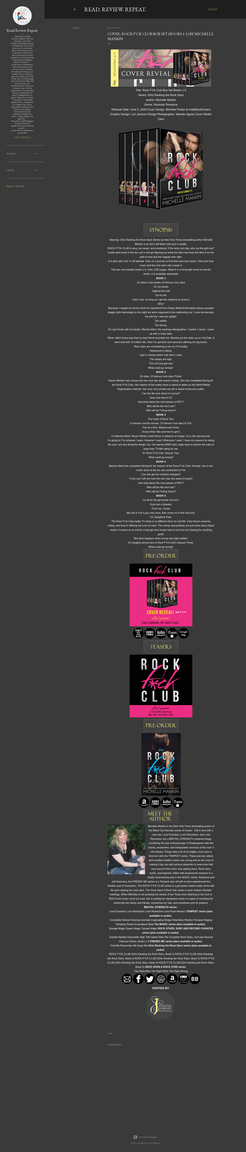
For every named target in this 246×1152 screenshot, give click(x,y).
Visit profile (22, 137)
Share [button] (76, 28)
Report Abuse (15, 186)
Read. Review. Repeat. (115, 9)
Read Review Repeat (22, 30)
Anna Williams (153, 1143)
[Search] (213, 9)
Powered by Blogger (145, 1137)
